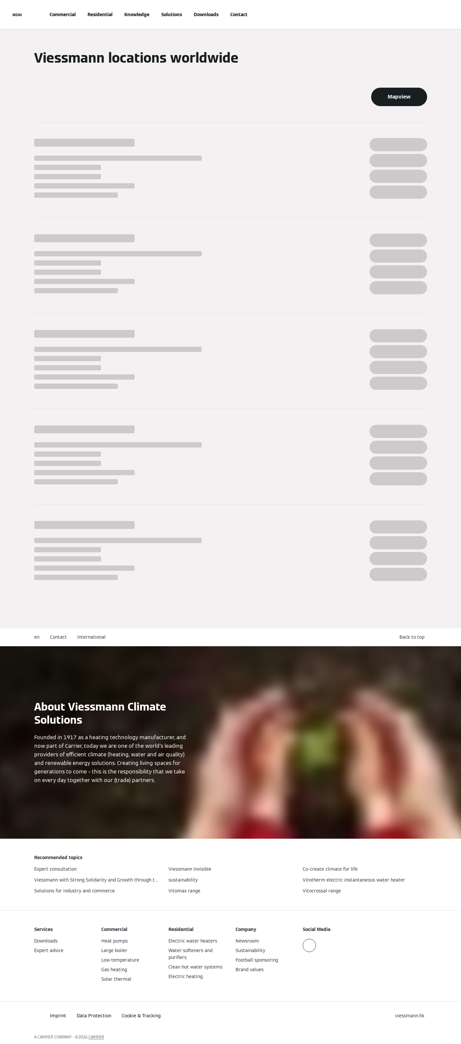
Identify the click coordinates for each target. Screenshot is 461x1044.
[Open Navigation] (17, 14)
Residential (100, 14)
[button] (413, 637)
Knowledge (136, 14)
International (91, 637)
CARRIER (96, 1036)
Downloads (206, 14)
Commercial (63, 14)
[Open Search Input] (423, 14)
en (36, 637)
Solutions (171, 14)
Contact (238, 14)
